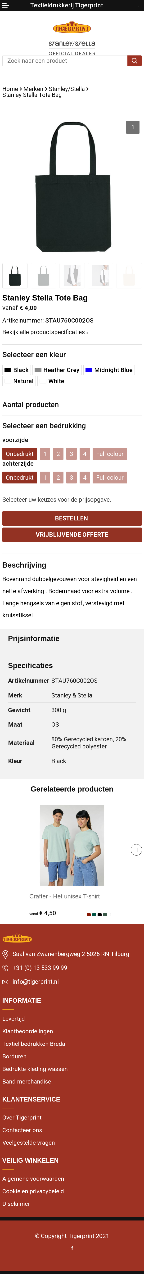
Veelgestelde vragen (28, 1143)
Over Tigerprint (21, 1118)
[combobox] (65, 60)
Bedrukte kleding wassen (35, 1069)
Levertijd (13, 1018)
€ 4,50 (43, 913)
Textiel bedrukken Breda (33, 1044)
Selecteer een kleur (34, 354)
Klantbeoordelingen (27, 1031)
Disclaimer (16, 1204)
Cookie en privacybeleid (33, 1191)
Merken (33, 89)
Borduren (14, 1056)
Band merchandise (26, 1082)
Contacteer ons (22, 1130)
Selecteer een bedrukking (44, 425)
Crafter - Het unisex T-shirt (64, 896)
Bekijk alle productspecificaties (45, 332)
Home (10, 89)
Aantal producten (30, 404)
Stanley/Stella (67, 89)
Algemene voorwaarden (33, 1179)
